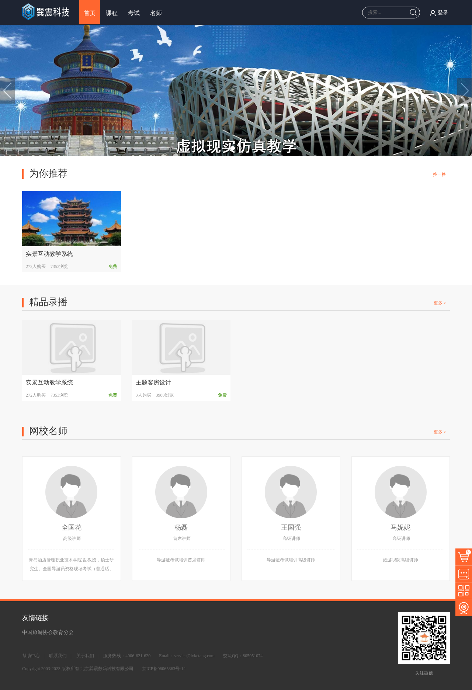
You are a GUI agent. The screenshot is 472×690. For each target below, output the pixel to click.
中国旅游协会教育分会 (48, 632)
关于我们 (85, 655)
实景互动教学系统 (49, 254)
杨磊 (181, 527)
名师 (156, 13)
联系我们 (58, 655)
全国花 (71, 527)
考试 (134, 13)
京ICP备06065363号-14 (164, 668)
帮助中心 (31, 655)
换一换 (439, 174)
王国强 (291, 527)
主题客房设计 (153, 382)
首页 (90, 13)
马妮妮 (400, 527)
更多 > (440, 303)
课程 (112, 13)
